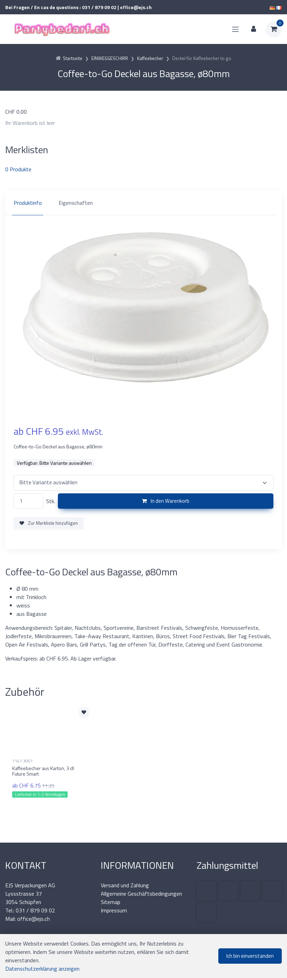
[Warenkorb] (274, 29)
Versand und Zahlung (125, 885)
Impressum (114, 910)
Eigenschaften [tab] (76, 203)
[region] (143, 202)
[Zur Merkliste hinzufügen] (84, 712)
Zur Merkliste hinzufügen (49, 523)
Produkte (18, 169)
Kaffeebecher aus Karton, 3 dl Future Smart (43, 771)
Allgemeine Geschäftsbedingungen (141, 893)
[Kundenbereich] (254, 29)
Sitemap (110, 902)
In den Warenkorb (165, 501)
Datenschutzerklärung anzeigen (42, 968)
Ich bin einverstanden (250, 956)
